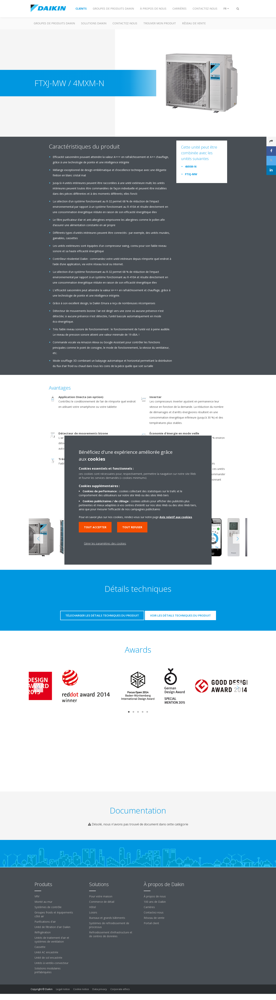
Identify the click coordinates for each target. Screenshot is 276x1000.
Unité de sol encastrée (48, 957)
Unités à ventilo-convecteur (51, 963)
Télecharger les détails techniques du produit (102, 615)
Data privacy (99, 989)
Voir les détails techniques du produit (180, 615)
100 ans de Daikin (155, 902)
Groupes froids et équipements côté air (53, 914)
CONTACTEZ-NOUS (125, 23)
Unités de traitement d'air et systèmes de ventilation (51, 939)
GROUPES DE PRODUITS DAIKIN (54, 23)
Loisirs (93, 912)
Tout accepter (95, 527)
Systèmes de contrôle (48, 907)
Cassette (39, 947)
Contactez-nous (153, 912)
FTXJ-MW (191, 174)
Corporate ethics (120, 989)
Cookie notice (81, 989)
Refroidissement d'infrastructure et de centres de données (110, 934)
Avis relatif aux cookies (175, 517)
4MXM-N (190, 166)
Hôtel (92, 907)
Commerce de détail (101, 902)
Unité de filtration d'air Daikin (52, 927)
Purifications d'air (45, 921)
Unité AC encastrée (46, 952)
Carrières (149, 907)
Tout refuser (132, 527)
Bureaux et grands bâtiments (107, 918)
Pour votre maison (100, 896)
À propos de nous (155, 896)
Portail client (151, 923)
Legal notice (63, 989)
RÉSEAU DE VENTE (194, 23)
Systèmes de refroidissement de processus (109, 925)
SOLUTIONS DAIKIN (93, 23)
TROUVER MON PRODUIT (159, 23)
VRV (36, 896)
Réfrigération (42, 932)
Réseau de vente (154, 918)
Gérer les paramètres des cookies (105, 543)
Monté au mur (43, 902)
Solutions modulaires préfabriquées (47, 970)
